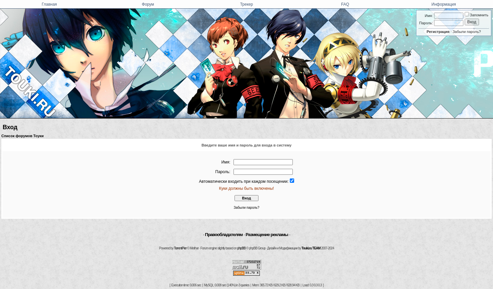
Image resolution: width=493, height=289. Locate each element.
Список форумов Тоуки (22, 136)
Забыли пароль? (467, 32)
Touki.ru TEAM (310, 248)
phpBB (241, 248)
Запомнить (476, 15)
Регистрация (438, 32)
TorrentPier (180, 248)
